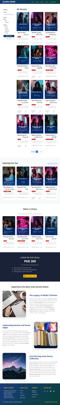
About (37, 2)
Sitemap (34, 396)
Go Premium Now (30, 276)
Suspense (7, 31)
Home (32, 2)
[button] (45, 391)
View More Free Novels (52, 163)
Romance (7, 29)
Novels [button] (46, 2)
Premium (7, 22)
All (5, 19)
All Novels (22, 395)
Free (6, 20)
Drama (6, 26)
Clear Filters (9, 38)
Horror (6, 28)
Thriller (6, 33)
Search (5, 12)
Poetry (41, 2)
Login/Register (53, 2)
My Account (22, 397)
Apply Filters (9, 36)
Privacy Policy (35, 394)
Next (42, 151)
